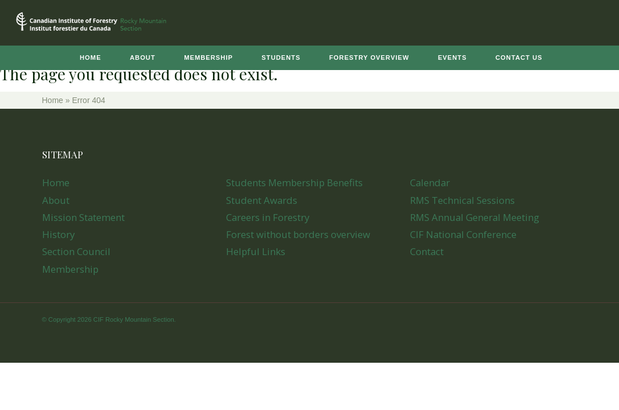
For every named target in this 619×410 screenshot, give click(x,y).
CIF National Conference (463, 234)
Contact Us (519, 57)
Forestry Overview (369, 57)
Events (452, 57)
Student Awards (261, 200)
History (58, 234)
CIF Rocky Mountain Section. (134, 319)
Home (90, 57)
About (142, 57)
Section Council (76, 251)
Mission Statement (83, 217)
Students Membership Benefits (294, 182)
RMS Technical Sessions (462, 200)
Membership (208, 57)
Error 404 (88, 100)
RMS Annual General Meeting (474, 217)
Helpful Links (255, 251)
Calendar (430, 182)
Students (280, 57)
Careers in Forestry (267, 217)
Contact (427, 251)
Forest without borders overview (298, 234)
